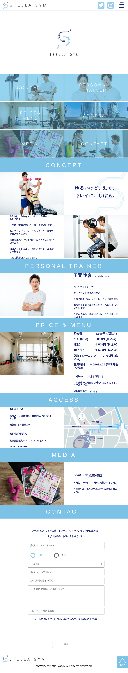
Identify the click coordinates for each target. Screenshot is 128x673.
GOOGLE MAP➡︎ (18, 446)
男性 (63, 555)
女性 (40, 555)
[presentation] (66, 629)
